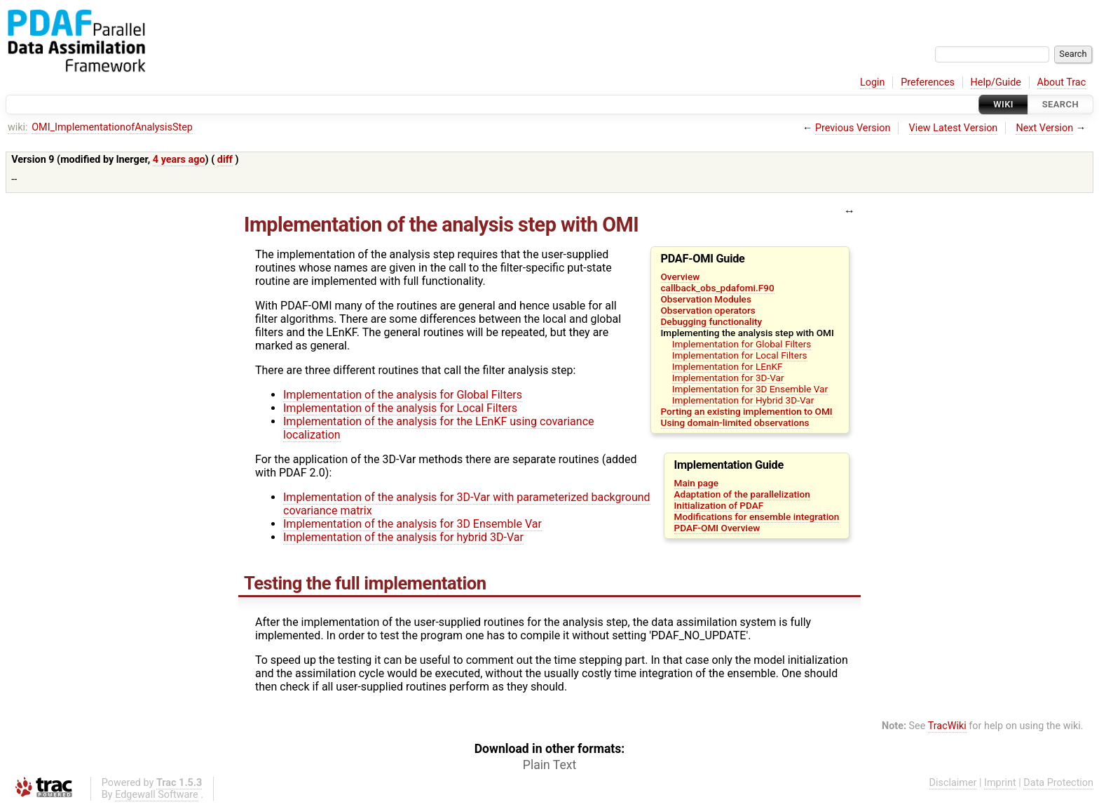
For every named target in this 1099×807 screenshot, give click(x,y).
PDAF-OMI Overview (717, 527)
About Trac (1061, 82)
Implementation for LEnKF (727, 366)
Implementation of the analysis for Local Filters (400, 408)
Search (1060, 104)
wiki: (18, 127)
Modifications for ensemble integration (757, 516)
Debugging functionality (712, 321)
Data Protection (1058, 783)
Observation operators (708, 310)
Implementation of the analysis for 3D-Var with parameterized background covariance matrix (466, 504)
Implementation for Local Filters (739, 355)
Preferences (928, 82)
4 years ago (179, 160)
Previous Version (852, 128)
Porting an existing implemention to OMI (747, 411)
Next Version (1044, 128)
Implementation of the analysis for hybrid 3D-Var (403, 537)
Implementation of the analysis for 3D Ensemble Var (412, 524)
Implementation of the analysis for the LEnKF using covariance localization (438, 428)
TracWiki (947, 726)
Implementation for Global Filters (742, 343)
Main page (696, 482)
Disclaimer (953, 783)
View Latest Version (953, 128)
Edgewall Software (156, 795)
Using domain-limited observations (735, 422)
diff (225, 160)
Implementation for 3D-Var (728, 377)
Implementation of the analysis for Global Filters (402, 394)
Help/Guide (996, 82)
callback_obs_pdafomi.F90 (717, 287)
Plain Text (549, 765)
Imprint (1000, 783)
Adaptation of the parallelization (742, 494)
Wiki (1003, 104)
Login (872, 82)
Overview (680, 276)
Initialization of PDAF (719, 505)
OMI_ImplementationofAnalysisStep (112, 127)
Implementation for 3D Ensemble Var (750, 388)
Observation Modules (706, 299)
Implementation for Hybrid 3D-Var (743, 400)
